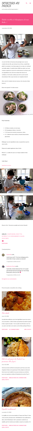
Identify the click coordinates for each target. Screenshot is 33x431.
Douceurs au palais (10, 5)
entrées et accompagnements (11, 236)
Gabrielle (8, 254)
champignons (11, 234)
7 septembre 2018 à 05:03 (13, 261)
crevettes (19, 234)
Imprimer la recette (6, 165)
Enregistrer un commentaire (9, 279)
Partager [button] (5, 243)
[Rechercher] (26, 3)
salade (22, 236)
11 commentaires (14, 329)
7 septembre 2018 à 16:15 (13, 275)
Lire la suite (27, 329)
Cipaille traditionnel (9, 409)
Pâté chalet (5, 313)
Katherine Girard (10, 266)
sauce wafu (5, 238)
